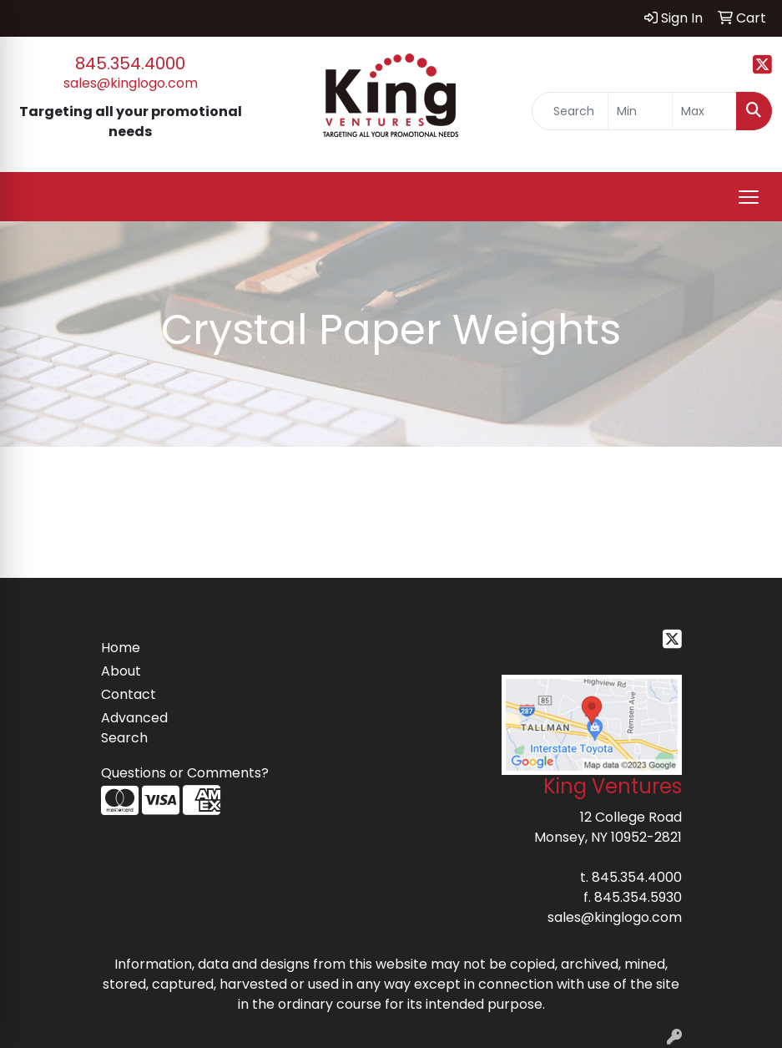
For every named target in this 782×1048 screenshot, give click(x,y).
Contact (128, 694)
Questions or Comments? (185, 772)
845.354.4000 (130, 63)
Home (120, 647)
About (121, 671)
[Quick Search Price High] (704, 111)
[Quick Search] (570, 111)
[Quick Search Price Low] (640, 111)
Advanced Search (134, 727)
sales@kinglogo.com (130, 83)
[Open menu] (748, 197)
